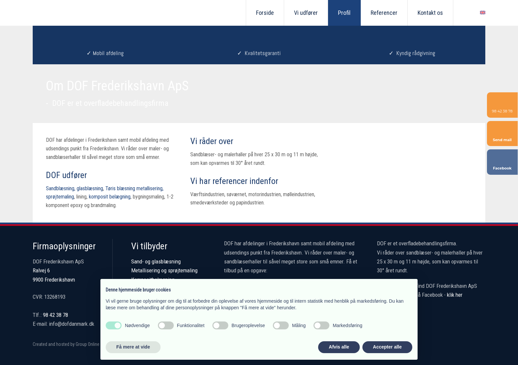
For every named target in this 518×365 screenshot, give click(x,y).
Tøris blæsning (120, 188)
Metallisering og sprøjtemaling (164, 270)
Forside (265, 12)
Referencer (384, 12)
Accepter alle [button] (387, 347)
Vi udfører (306, 12)
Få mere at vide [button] (133, 347)
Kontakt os (430, 12)
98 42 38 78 (55, 315)
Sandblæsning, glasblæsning (74, 188)
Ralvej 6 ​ (41, 270)
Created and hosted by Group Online (66, 344)
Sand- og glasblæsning (156, 261)
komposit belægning (109, 197)
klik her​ (454, 294)
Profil (344, 12)
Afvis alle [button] (339, 347)
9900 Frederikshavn (54, 279)
